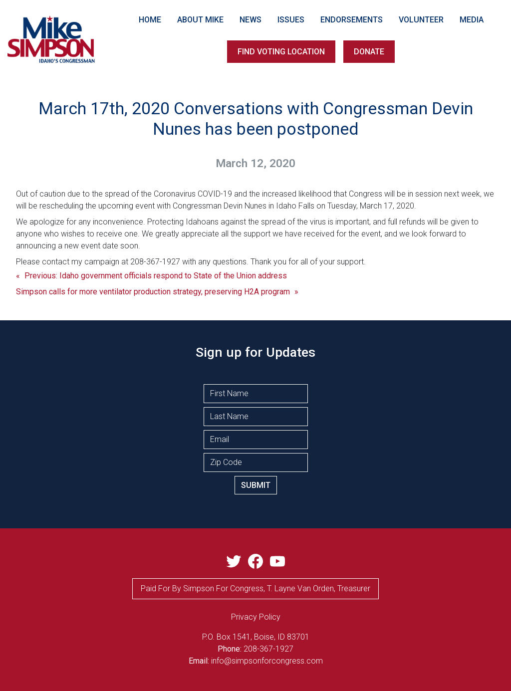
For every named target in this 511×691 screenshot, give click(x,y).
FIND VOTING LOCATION (281, 51)
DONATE (369, 51)
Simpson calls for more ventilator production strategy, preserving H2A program (153, 291)
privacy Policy (255, 617)
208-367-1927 (268, 649)
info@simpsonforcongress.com (267, 661)
